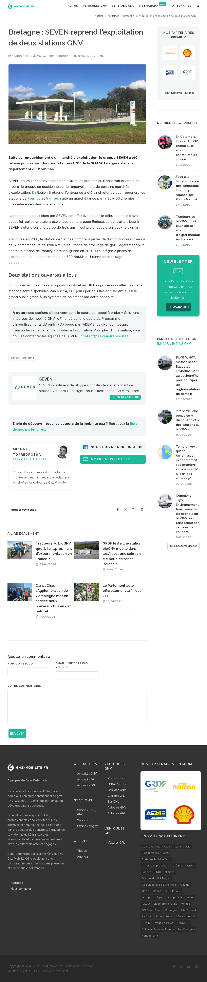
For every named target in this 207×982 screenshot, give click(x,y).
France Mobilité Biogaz (156, 878)
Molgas (185, 903)
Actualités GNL (86, 785)
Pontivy (34, 198)
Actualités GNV (87, 773)
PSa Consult (188, 910)
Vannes (52, 198)
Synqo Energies (163, 922)
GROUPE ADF (173, 891)
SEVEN (45, 379)
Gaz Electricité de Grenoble (159, 884)
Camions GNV (117, 790)
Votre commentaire (24, 685)
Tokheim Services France (158, 929)
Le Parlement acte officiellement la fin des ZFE (122, 591)
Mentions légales (18, 971)
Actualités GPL (86, 779)
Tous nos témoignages (183, 545)
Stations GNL (85, 820)
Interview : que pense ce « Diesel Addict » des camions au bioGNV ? (188, 420)
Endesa (146, 872)
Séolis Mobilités (185, 916)
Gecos (157, 891)
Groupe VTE (174, 897)
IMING (189, 897)
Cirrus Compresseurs (155, 865)
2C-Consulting (151, 846)
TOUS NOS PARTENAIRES (178, 93)
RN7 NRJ (147, 916)
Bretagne (28, 357)
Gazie (145, 891)
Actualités (113, 15)
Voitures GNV (117, 778)
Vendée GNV (150, 935)
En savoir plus (125, 397)
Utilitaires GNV (117, 784)
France (14, 357)
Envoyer (17, 733)
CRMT (191, 865)
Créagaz (178, 865)
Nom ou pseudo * (21, 663)
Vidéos (82, 850)
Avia (187, 846)
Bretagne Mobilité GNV (156, 859)
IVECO (146, 903)
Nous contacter (21, 888)
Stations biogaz (87, 826)
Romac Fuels (164, 916)
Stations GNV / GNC (86, 812)
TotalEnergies (186, 929)
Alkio (167, 846)
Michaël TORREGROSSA (53, 56)
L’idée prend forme (165, 903)
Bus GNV (113, 801)
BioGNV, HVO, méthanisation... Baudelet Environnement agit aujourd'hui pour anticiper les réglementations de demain (188, 376)
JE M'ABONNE (178, 307)
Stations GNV (86, 56)
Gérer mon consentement (51, 971)
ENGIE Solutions (164, 872)
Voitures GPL (116, 842)
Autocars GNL (117, 813)
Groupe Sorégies (152, 897)
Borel (166, 852)
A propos (17, 882)
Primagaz (171, 910)
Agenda (82, 856)
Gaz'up (184, 884)
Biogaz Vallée (150, 852)
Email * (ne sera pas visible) (72, 665)
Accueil (99, 15)
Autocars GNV (117, 807)
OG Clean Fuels (152, 910)
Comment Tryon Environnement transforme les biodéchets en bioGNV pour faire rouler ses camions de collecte (187, 514)
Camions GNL (116, 795)
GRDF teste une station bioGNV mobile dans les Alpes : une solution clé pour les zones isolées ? (122, 553)
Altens (178, 846)
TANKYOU (183, 922)
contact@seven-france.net (104, 336)
